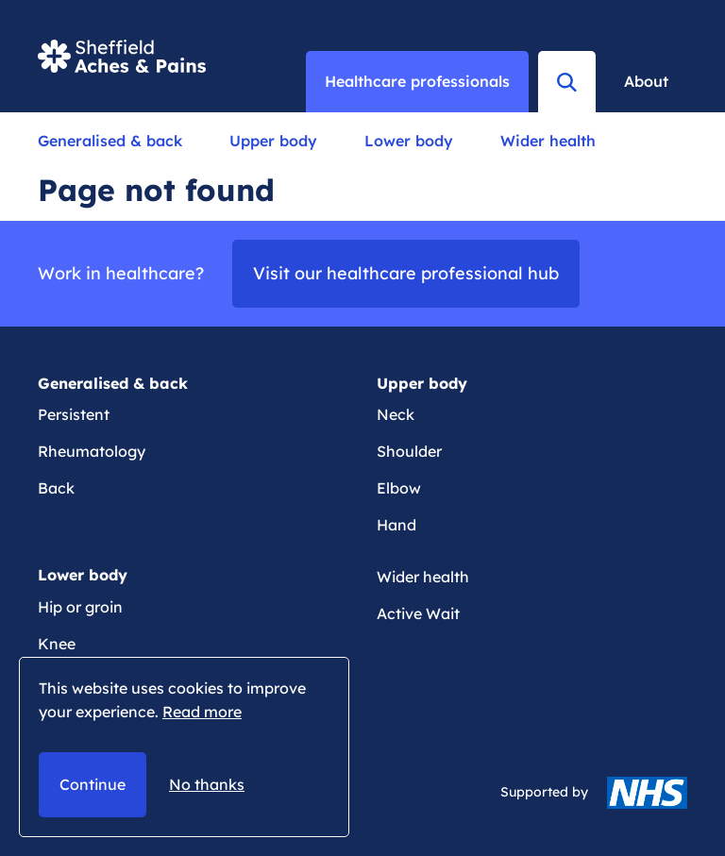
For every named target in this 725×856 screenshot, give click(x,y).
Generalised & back (110, 140)
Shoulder (409, 451)
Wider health (548, 140)
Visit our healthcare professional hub (406, 273)
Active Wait (418, 613)
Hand (396, 524)
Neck (395, 414)
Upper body (273, 140)
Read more (202, 711)
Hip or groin (80, 606)
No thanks (206, 784)
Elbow (399, 487)
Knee (57, 643)
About (646, 81)
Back (56, 487)
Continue (92, 784)
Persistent (74, 414)
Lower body (408, 140)
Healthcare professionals (417, 81)
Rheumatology (91, 451)
